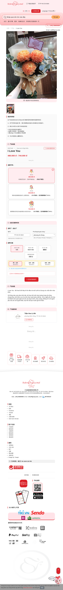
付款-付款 (11, 447)
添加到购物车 (31, 279)
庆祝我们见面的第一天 (32, 21)
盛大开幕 (10, 21)
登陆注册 (36, 11)
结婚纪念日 (21, 21)
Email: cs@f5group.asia (53, 30)
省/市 (9, 231)
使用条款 (11, 445)
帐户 (10, 449)
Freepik (17, 457)
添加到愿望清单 (50, 148)
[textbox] (44, 236)
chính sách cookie (27, 587)
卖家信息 (11, 455)
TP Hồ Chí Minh (43, 3)
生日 (5, 21)
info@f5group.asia (33, 396)
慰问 (15, 21)
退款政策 (11, 437)
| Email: (21, 396)
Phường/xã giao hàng (39, 231)
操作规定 (26, 475)
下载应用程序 (31, 3)
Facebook (11, 410)
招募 (10, 451)
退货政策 (11, 435)
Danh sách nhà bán (14, 418)
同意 (42, 587)
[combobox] (44, 235)
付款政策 (11, 427)
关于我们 (11, 406)
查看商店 (29, 319)
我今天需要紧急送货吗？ (17, 273)
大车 (26, 11)
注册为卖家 (11, 416)
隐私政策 (11, 429)
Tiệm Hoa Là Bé (30, 313)
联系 (10, 408)
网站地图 (11, 453)
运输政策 (11, 431)
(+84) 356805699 (53, 25)
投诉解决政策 (35, 475)
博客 (10, 414)
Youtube (11, 412)
